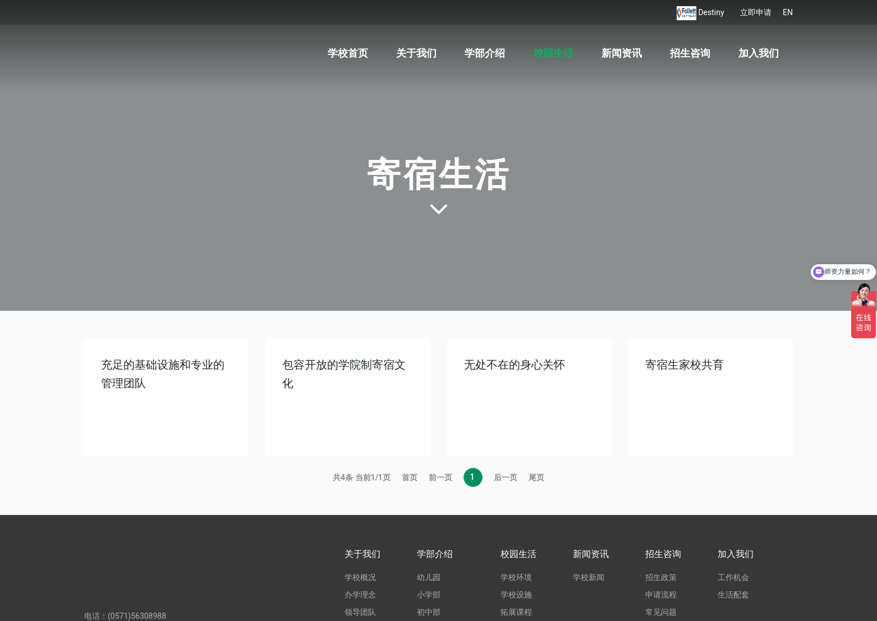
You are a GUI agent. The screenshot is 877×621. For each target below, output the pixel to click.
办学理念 (360, 594)
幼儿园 (428, 577)
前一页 (440, 477)
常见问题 (661, 612)
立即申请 (756, 12)
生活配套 (733, 594)
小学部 (428, 594)
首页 (409, 477)
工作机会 (733, 577)
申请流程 (661, 594)
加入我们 (758, 53)
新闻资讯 (621, 53)
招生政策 (661, 577)
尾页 (536, 477)
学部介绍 (485, 53)
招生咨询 (690, 53)
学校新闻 (588, 577)
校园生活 (553, 53)
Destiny (712, 12)
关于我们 (416, 53)
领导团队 (360, 612)
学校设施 (516, 594)
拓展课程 (516, 612)
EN (788, 12)
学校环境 (516, 577)
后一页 (505, 477)
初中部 (428, 612)
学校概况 (360, 577)
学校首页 (348, 53)
